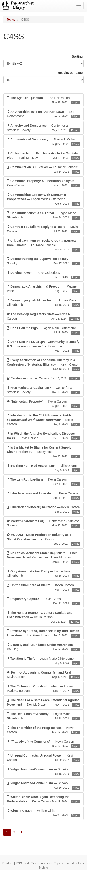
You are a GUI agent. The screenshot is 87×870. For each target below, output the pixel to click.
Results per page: (71, 72)
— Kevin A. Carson (43, 316)
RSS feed (22, 863)
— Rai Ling (43, 647)
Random (7, 863)
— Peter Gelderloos (43, 275)
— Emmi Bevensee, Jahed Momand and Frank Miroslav (43, 557)
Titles (35, 863)
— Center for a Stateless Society (43, 128)
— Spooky (43, 261)
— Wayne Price (43, 289)
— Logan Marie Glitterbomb (43, 199)
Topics (11, 19)
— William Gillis (43, 813)
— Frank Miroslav (43, 155)
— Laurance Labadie (43, 169)
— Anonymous (43, 452)
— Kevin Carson (43, 183)
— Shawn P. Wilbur (43, 142)
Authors (46, 863)
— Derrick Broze (43, 702)
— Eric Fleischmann (43, 100)
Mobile (43, 867)
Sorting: (78, 56)
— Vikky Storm (43, 468)
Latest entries (74, 863)
